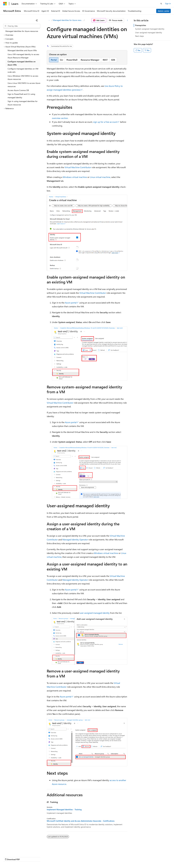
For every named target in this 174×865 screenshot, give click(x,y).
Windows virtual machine (75, 177)
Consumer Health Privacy (78, 857)
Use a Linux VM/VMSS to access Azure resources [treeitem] (24, 85)
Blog (37, 857)
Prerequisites (140, 25)
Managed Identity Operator (75, 539)
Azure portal (71, 302)
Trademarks (112, 857)
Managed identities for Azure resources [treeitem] (21, 31)
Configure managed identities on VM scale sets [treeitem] (23, 70)
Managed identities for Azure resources (68, 20)
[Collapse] (36, 20)
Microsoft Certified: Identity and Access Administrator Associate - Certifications (80, 821)
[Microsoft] (5, 3)
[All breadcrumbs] (49, 20)
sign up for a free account (105, 121)
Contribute (48, 857)
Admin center (163, 11)
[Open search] (161, 3)
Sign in (168, 3)
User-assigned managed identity (148, 32)
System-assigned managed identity (149, 29)
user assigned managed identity (95, 612)
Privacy (59, 857)
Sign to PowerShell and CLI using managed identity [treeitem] (21, 96)
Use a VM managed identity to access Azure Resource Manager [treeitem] (23, 56)
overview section (60, 118)
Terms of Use (99, 857)
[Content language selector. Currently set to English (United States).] (15, 850)
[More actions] (127, 20)
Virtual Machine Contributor (78, 167)
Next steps (139, 36)
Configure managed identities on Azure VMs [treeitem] (21, 63)
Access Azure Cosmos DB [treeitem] (18, 90)
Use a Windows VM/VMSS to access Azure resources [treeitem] (23, 78)
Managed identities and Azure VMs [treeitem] (22, 50)
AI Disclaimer (8, 857)
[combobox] (21, 26)
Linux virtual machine (100, 177)
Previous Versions (24, 857)
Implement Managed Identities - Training (64, 809)
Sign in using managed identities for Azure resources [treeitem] (23, 103)
